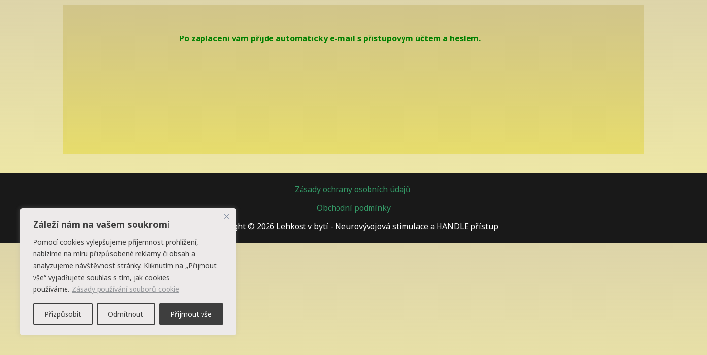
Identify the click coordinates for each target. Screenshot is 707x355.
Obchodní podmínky (354, 207)
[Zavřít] (226, 216)
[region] (128, 271)
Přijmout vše (191, 314)
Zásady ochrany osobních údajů (354, 189)
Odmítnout (125, 314)
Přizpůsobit (62, 314)
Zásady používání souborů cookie (125, 289)
